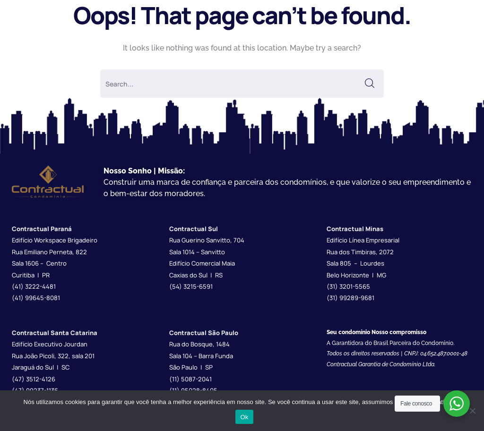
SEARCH (369, 84)
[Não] (472, 410)
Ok (244, 417)
